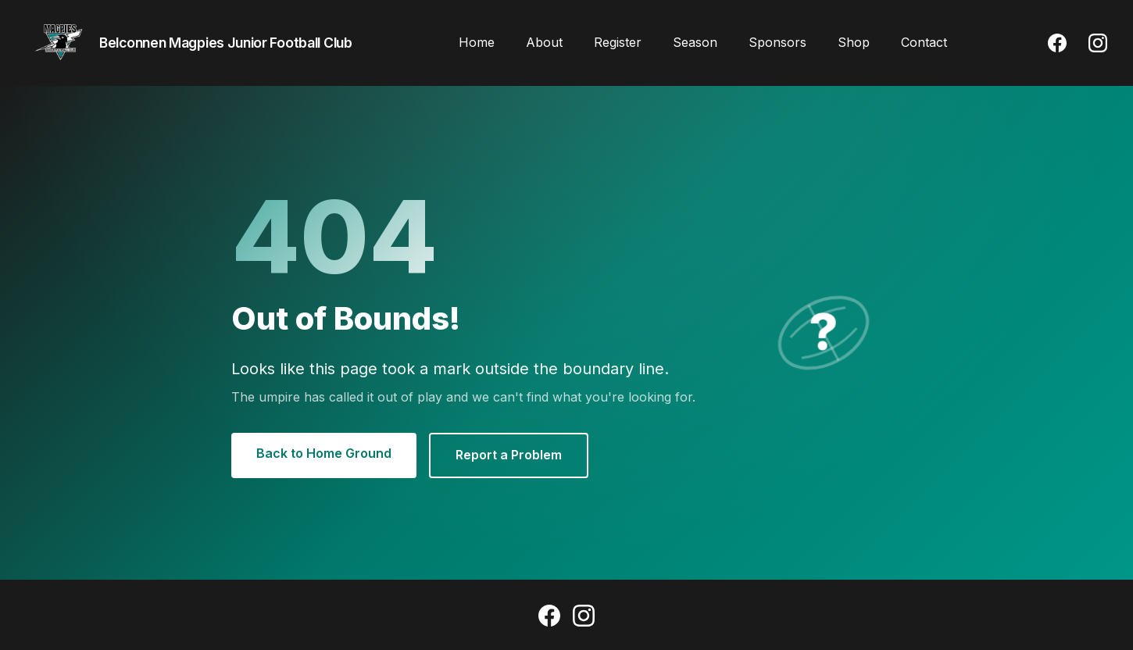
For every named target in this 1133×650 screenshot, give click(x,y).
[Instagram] (1097, 43)
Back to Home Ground (323, 453)
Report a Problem (509, 454)
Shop (854, 42)
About (544, 42)
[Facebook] (1057, 43)
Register (618, 42)
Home (477, 42)
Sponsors (777, 42)
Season (695, 42)
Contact (924, 42)
